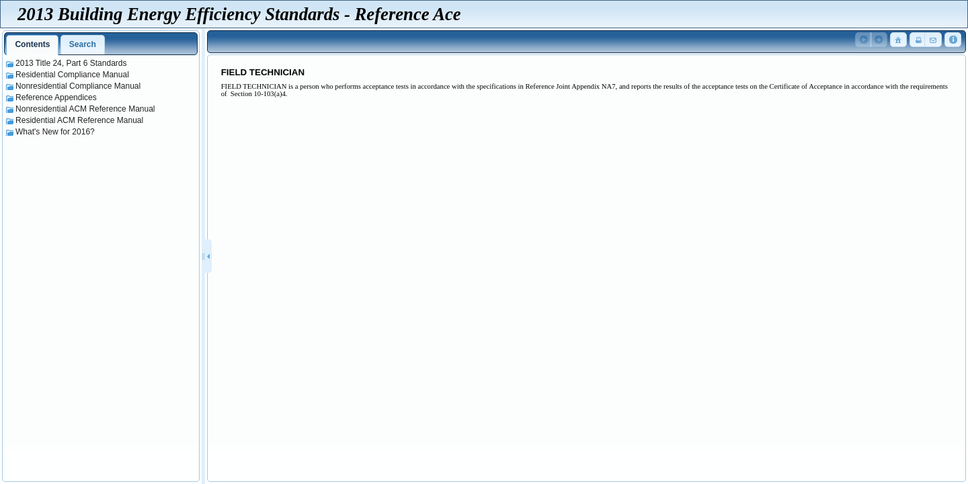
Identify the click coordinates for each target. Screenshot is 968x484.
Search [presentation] (82, 44)
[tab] (32, 45)
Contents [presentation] (32, 44)
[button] (864, 40)
